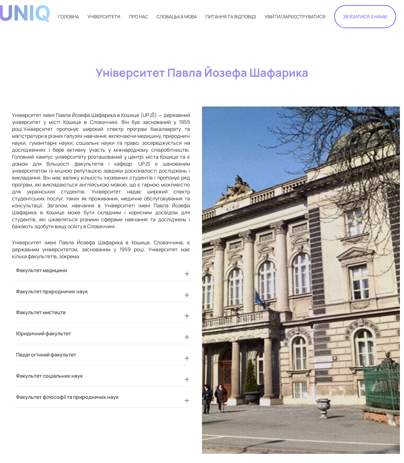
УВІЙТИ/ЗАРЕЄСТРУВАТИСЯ (294, 17)
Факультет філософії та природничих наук (67, 396)
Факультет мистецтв (41, 312)
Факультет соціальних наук (49, 375)
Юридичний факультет (43, 333)
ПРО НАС (138, 17)
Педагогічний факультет (46, 354)
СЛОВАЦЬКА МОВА (177, 17)
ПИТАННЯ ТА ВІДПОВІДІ (230, 17)
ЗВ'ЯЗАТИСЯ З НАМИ (365, 17)
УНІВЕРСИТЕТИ (103, 17)
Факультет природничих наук (52, 291)
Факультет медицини (41, 270)
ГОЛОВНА (68, 17)
